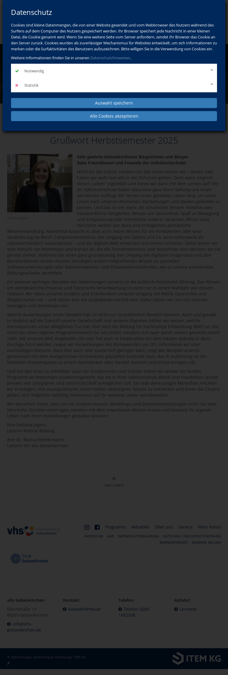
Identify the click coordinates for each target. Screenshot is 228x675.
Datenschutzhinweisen (110, 57)
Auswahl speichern (114, 103)
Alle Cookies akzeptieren (114, 116)
